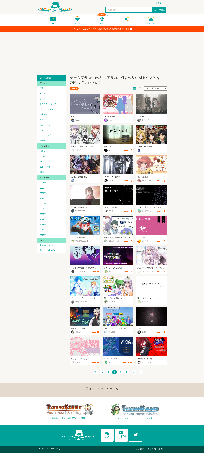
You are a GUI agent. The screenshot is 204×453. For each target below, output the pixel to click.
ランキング (151, 23)
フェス (102, 23)
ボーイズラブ (45, 136)
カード (53, 23)
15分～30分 (44, 162)
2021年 (43, 210)
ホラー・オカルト (47, 125)
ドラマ (42, 94)
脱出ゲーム (44, 115)
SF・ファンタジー (47, 109)
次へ (142, 372)
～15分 (43, 157)
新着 (126, 23)
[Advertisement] (102, 52)
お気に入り (77, 23)
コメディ (43, 131)
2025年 (43, 189)
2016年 (43, 236)
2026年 (43, 183)
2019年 (43, 220)
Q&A (107, 435)
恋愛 (42, 88)
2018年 (43, 226)
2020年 (43, 215)
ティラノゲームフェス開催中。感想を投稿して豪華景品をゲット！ (101, 28)
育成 (42, 120)
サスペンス (44, 99)
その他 (42, 141)
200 (135, 372)
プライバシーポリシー (157, 449)
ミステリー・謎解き (48, 104)
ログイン (159, 3)
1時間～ (43, 173)
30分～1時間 (45, 168)
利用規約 (140, 449)
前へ (94, 372)
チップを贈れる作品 (50, 251)
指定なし (43, 152)
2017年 (43, 231)
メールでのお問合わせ (121, 435)
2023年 (43, 199)
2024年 (43, 194)
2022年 (43, 205)
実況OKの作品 (47, 247)
